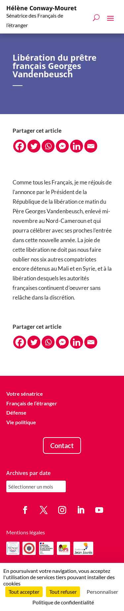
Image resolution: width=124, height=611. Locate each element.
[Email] (90, 146)
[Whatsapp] (48, 146)
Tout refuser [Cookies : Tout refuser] (63, 591)
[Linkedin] (76, 146)
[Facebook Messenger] (62, 146)
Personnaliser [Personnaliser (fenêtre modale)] (102, 591)
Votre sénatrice (24, 393)
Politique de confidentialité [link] (63, 602)
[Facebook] (19, 146)
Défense (16, 413)
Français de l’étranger (31, 403)
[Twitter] (33, 146)
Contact (62, 445)
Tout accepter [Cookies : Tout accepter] (24, 591)
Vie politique (21, 422)
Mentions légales (25, 532)
